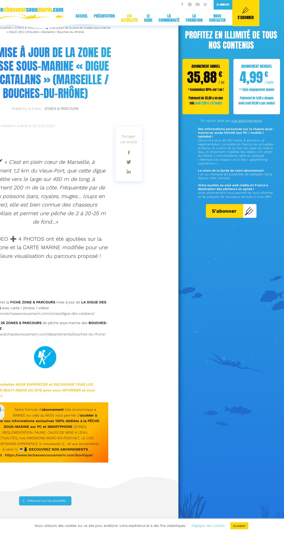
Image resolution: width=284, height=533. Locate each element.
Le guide (67, 18)
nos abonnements (246, 120)
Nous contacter (136, 18)
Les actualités (48, 18)
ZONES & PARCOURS (62, 108)
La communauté (88, 18)
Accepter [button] (239, 525)
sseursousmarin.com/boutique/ (65, 455)
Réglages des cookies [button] (208, 526)
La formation (113, 18)
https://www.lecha (21, 455)
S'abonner (233, 210)
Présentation (23, 16)
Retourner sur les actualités (47, 500)
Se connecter (142, 4)
